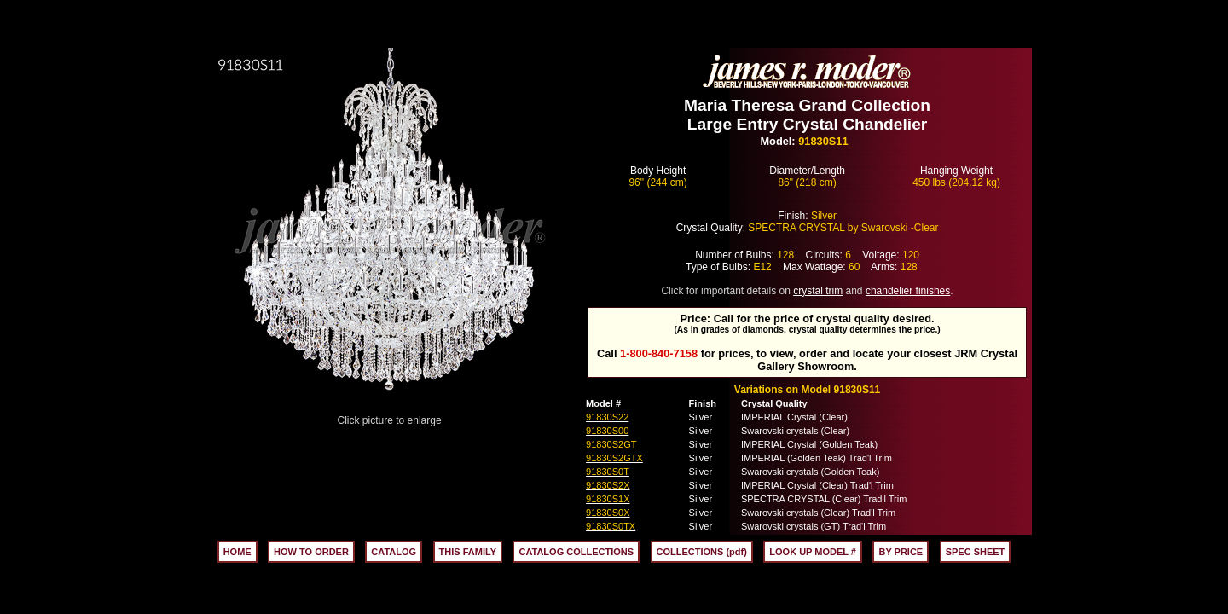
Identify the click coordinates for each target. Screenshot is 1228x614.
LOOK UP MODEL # (812, 552)
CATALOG (393, 552)
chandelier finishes (908, 291)
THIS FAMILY (467, 552)
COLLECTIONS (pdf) (702, 552)
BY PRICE (900, 552)
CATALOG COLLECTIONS (576, 552)
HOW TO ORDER (311, 552)
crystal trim (818, 291)
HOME (237, 552)
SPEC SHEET (975, 552)
